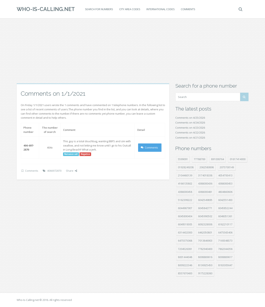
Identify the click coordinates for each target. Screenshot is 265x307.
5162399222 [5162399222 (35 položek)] (185, 200)
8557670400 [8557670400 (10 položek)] (185, 273)
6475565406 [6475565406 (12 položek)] (225, 232)
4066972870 (54, 170)
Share (71, 170)
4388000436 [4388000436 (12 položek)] (205, 183)
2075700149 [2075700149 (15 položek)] (227, 167)
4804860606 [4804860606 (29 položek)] (225, 192)
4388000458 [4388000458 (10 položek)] (185, 192)
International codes (160, 9)
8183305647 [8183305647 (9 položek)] (225, 265)
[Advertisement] (133, 50)
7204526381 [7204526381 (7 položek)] (185, 249)
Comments (188, 9)
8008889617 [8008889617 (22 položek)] (225, 257)
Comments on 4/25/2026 (190, 117)
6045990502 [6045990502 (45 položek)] (205, 216)
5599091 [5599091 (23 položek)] (183, 159)
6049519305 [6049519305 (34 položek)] (185, 224)
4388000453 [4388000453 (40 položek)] (225, 183)
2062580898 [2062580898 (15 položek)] (207, 167)
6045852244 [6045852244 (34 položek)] (225, 208)
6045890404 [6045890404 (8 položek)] (185, 216)
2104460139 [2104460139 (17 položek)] (185, 175)
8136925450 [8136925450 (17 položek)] (205, 265)
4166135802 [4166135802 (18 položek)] (185, 183)
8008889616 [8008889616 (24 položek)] (205, 257)
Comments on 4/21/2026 (190, 137)
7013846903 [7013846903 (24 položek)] (205, 240)
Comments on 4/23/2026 (190, 127)
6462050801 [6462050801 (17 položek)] (205, 232)
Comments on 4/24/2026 (190, 122)
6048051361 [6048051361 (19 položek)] (225, 216)
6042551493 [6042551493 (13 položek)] (225, 200)
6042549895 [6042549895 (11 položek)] (205, 200)
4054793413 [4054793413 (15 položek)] (225, 175)
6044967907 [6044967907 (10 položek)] (185, 208)
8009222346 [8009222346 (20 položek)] (185, 265)
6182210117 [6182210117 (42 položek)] (225, 224)
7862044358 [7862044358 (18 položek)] (225, 249)
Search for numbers (99, 9)
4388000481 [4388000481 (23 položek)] (205, 192)
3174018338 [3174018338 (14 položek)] (205, 175)
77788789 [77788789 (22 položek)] (199, 159)
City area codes (129, 9)
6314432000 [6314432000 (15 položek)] (185, 232)
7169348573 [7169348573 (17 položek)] (225, 240)
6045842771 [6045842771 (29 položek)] (205, 208)
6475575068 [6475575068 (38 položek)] (185, 240)
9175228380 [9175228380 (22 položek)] (205, 273)
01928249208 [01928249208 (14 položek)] (186, 167)
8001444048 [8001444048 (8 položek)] (185, 257)
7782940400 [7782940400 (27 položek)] (205, 249)
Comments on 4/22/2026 (190, 132)
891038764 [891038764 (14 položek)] (217, 159)
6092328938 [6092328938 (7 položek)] (205, 224)
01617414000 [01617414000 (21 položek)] (237, 159)
